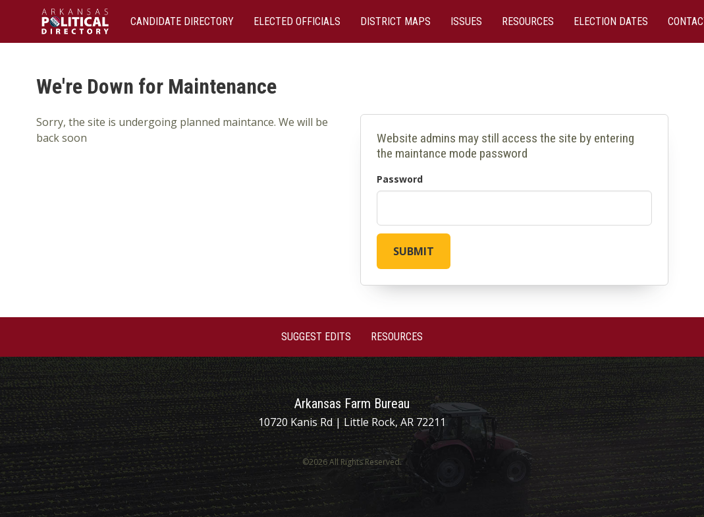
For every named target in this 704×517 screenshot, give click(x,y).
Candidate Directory (182, 21)
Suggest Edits (316, 336)
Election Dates (611, 21)
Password (400, 179)
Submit (413, 251)
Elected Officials (297, 21)
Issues (466, 21)
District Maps (395, 21)
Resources (528, 21)
